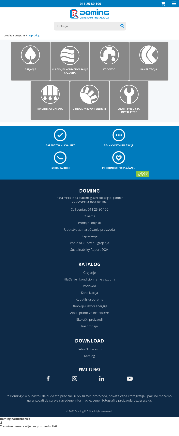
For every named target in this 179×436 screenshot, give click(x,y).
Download (89, 340)
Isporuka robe (60, 168)
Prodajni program (14, 35)
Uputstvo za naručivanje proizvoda (89, 229)
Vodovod (89, 286)
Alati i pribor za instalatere (89, 313)
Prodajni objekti (89, 223)
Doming (89, 190)
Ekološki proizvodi (89, 319)
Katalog (89, 264)
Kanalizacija (89, 293)
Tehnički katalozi (89, 349)
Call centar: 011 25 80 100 (89, 209)
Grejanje (89, 272)
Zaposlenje (89, 236)
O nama (89, 216)
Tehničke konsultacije (118, 145)
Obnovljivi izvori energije (90, 306)
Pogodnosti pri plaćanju (118, 168)
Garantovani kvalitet (60, 145)
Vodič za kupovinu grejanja (89, 243)
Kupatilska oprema (89, 299)
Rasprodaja (89, 326)
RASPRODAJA (33, 35)
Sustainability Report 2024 (89, 249)
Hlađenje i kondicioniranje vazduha (89, 279)
